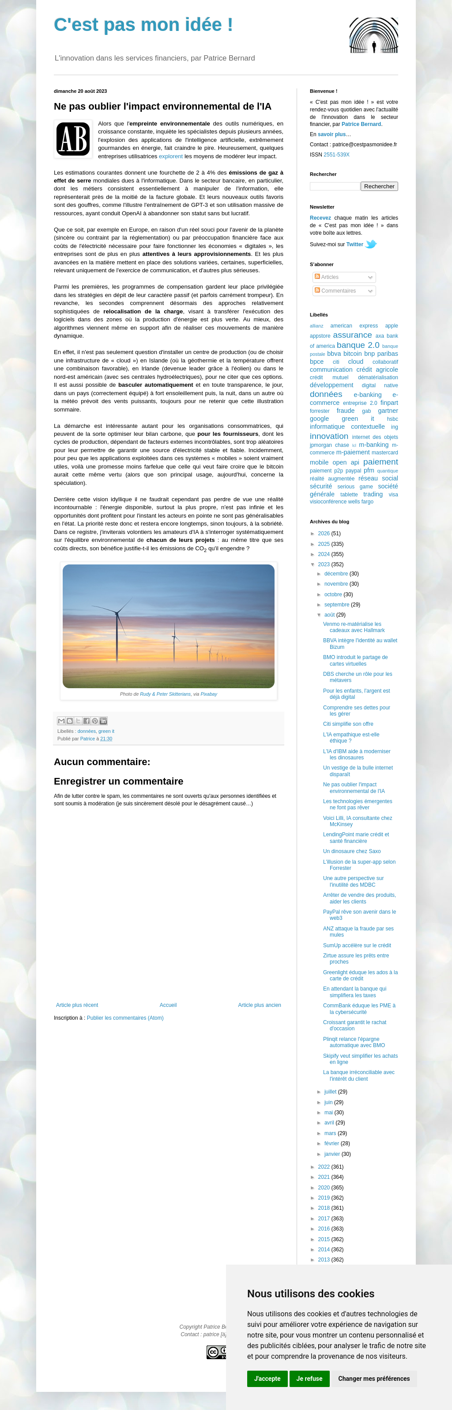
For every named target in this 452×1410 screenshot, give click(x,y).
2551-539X (337, 155)
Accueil (168, 1005)
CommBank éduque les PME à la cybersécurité (359, 1008)
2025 (324, 544)
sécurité (321, 486)
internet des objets (375, 437)
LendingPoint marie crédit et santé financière (356, 837)
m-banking (373, 444)
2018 (324, 1208)
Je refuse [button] (310, 1378)
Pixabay (208, 694)
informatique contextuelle (347, 426)
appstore (320, 336)
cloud (355, 361)
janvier (333, 1154)
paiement (380, 461)
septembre (337, 605)
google (319, 418)
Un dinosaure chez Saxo (352, 851)
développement (331, 385)
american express (354, 326)
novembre (337, 584)
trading (373, 494)
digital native (380, 385)
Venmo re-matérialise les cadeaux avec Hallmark (354, 627)
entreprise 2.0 (360, 403)
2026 (324, 533)
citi (336, 362)
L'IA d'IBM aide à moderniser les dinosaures (357, 754)
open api (346, 462)
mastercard (385, 453)
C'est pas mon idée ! (144, 24)
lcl (354, 445)
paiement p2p (326, 471)
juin (329, 1102)
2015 (324, 1239)
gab (366, 411)
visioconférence (328, 502)
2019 (324, 1198)
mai (329, 1112)
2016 (324, 1229)
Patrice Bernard (361, 124)
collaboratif (385, 362)
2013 (324, 1260)
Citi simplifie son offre (348, 724)
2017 (324, 1219)
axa (380, 336)
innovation (329, 436)
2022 (324, 1167)
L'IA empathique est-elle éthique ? (351, 738)
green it (106, 731)
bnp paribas (381, 353)
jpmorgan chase (329, 445)
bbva (334, 353)
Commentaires (335, 291)
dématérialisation (378, 377)
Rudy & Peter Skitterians (165, 694)
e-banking (367, 394)
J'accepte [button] (267, 1378)
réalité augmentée (332, 479)
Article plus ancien (259, 1005)
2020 (324, 1188)
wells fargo (360, 502)
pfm (369, 470)
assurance (353, 334)
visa (393, 495)
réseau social (378, 478)
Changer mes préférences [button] (374, 1378)
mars (331, 1133)
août (330, 615)
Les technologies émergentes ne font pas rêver (357, 804)
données (87, 731)
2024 (324, 554)
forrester (320, 411)
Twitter (355, 244)
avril (329, 1123)
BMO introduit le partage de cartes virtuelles (355, 660)
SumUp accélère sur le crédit (357, 945)
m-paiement (353, 452)
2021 (324, 1177)
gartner (388, 410)
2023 (324, 564)
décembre (337, 574)
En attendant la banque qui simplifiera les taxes (354, 992)
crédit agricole (377, 369)
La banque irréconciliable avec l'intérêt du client (359, 1075)
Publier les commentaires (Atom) (125, 1018)
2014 (324, 1249)
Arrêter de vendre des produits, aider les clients (359, 898)
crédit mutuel (329, 377)
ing (394, 427)
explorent (171, 156)
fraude (346, 410)
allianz (317, 325)
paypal (353, 471)
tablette (349, 495)
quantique (387, 470)
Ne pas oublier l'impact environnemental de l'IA (354, 787)
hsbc (392, 419)
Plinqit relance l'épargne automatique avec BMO (354, 1042)
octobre (333, 594)
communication (331, 369)
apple (391, 326)
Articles (327, 277)
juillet (331, 1092)
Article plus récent (77, 1005)
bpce (317, 361)
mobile (319, 462)
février (332, 1143)
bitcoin (352, 353)
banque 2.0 (358, 345)
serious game (355, 487)
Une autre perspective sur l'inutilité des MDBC (353, 881)
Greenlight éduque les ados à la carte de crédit (360, 975)
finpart (389, 402)
